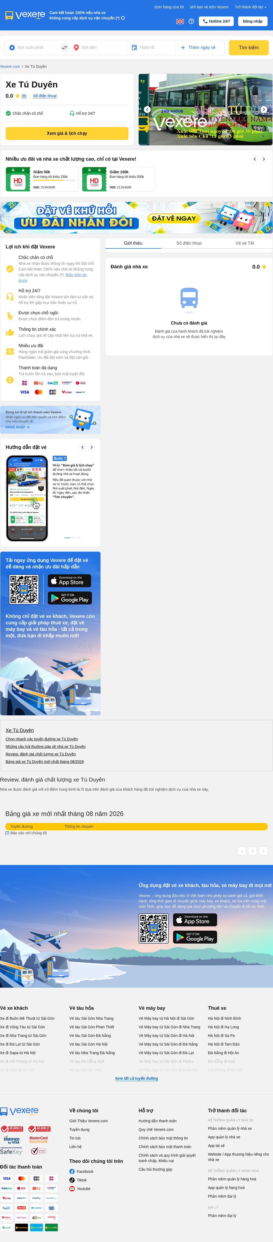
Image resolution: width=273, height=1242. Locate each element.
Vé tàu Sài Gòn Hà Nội (88, 1044)
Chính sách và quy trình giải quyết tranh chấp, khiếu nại (167, 1158)
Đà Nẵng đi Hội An (223, 1053)
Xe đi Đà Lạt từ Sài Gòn (20, 1044)
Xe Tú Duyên (20, 730)
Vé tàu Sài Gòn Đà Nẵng (90, 1035)
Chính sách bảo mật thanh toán (165, 1147)
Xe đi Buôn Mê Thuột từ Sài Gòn (27, 1018)
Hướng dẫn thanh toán (158, 1121)
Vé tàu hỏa (81, 1008)
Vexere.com (10, 66)
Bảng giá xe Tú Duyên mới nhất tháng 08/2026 (45, 761)
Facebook (85, 1171)
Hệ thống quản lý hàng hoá (233, 1171)
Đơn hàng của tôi (169, 7)
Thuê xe (217, 1008)
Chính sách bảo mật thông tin (163, 1138)
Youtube (84, 1189)
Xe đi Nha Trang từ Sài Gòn (23, 1035)
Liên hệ (75, 1147)
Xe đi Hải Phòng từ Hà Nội (22, 1061)
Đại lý (213, 1207)
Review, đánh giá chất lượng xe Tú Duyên (41, 754)
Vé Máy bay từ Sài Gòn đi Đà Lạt (166, 1053)
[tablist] (189, 243)
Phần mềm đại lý (222, 1196)
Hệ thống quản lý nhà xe (231, 1120)
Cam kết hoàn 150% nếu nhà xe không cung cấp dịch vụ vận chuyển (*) (84, 15)
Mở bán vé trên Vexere (209, 7)
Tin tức (75, 1138)
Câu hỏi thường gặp (155, 1169)
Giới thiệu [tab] (133, 243)
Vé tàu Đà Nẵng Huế (86, 1061)
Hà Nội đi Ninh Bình (224, 1018)
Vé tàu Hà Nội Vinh (85, 1070)
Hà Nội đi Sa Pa (221, 1035)
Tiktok (82, 1180)
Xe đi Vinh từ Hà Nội (17, 1070)
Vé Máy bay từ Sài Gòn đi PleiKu (166, 1061)
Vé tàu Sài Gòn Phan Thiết (91, 1027)
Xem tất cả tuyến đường (136, 1078)
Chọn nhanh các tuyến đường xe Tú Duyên (42, 739)
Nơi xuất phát (30, 47)
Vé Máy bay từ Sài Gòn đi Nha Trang (169, 1027)
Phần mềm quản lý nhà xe (230, 1128)
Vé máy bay (152, 1008)
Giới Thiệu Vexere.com (88, 1121)
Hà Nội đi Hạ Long (223, 1027)
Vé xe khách (14, 1008)
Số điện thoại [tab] (189, 243)
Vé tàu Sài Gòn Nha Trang (91, 1018)
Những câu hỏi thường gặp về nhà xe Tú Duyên (45, 746)
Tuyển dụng (79, 1129)
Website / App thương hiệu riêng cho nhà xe (238, 1157)
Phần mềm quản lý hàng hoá (232, 1179)
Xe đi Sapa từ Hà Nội (17, 1053)
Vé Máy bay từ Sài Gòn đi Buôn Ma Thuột (168, 1073)
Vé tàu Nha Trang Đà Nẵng (92, 1053)
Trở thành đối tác (251, 7)
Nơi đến (89, 47)
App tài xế (216, 1146)
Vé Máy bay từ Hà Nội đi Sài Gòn (166, 1018)
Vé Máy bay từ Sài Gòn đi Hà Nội (166, 1035)
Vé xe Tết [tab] (245, 243)
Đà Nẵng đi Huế (221, 1061)
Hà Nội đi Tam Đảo (224, 1044)
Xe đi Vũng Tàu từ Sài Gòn (22, 1027)
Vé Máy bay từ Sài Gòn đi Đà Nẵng (168, 1044)
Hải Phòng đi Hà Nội (225, 1070)
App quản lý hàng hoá (226, 1187)
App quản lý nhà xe (224, 1137)
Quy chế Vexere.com (156, 1129)
